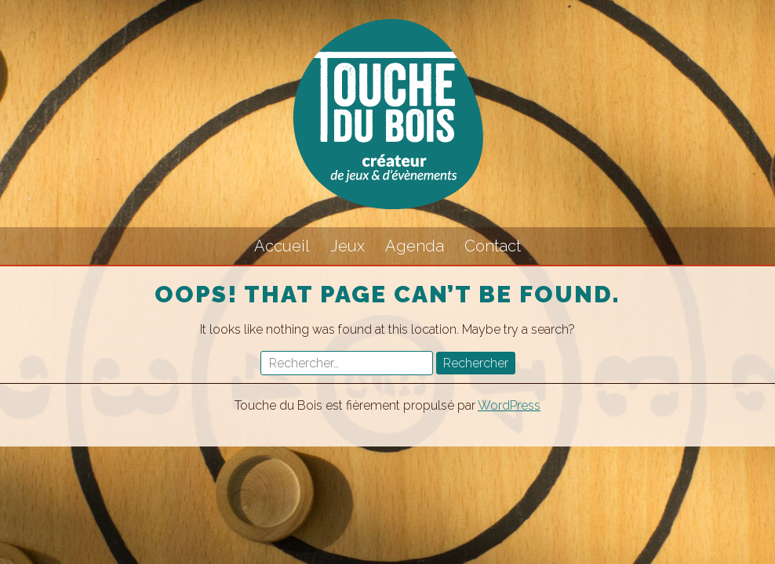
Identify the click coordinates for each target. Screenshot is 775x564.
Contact (492, 246)
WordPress (509, 405)
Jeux (347, 246)
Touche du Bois (387, 114)
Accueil (282, 246)
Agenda (414, 246)
